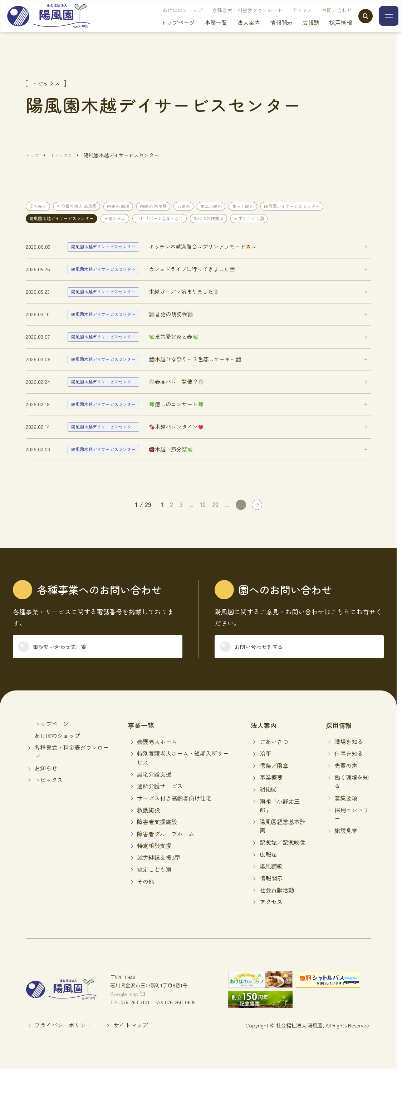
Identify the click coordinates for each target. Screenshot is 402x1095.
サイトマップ (130, 1050)
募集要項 (345, 823)
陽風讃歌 (271, 891)
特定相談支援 (154, 870)
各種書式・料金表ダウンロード (232, 19)
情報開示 (266, 32)
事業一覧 (201, 32)
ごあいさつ (274, 766)
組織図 (268, 814)
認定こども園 (154, 894)
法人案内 (233, 32)
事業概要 (271, 802)
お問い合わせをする (267, 669)
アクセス (287, 19)
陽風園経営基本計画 (282, 850)
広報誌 (295, 32)
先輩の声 (345, 790)
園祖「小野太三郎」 (280, 830)
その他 (145, 906)
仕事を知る (348, 778)
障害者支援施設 (157, 846)
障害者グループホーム (165, 858)
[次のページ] (240, 525)
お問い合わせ (322, 19)
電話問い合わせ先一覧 (69, 669)
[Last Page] (256, 525)
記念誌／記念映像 (282, 867)
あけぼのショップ (168, 19)
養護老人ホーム (157, 766)
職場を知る (348, 766)
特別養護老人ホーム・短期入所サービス (183, 783)
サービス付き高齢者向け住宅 (174, 823)
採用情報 (325, 32)
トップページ (163, 32)
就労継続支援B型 (159, 882)
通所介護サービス (160, 811)
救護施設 (148, 835)
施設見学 (345, 855)
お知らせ (45, 793)
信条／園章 (274, 790)
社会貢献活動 (277, 915)
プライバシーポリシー (63, 1050)
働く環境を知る (351, 806)
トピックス (48, 805)
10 (203, 524)
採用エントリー (351, 839)
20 (215, 524)
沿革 (265, 778)
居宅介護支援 (154, 799)
